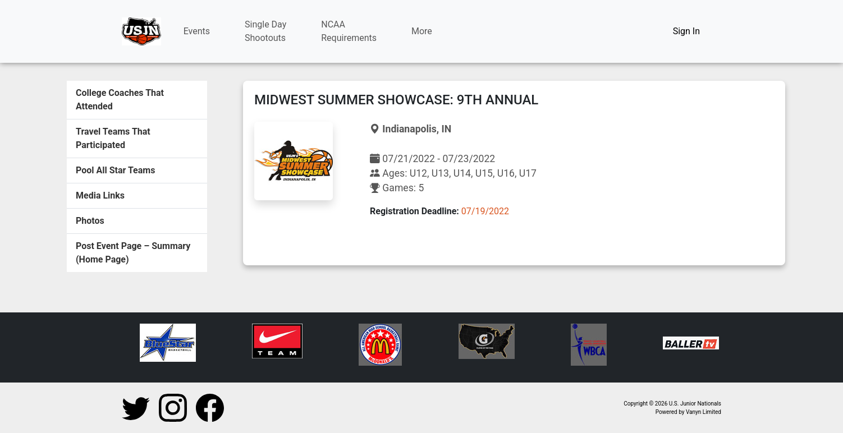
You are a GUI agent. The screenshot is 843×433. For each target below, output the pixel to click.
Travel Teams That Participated (113, 138)
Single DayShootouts (265, 31)
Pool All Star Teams (115, 170)
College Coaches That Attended (120, 99)
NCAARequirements (349, 31)
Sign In (686, 31)
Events (197, 31)
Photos (90, 220)
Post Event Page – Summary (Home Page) (133, 253)
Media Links (100, 195)
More (421, 31)
